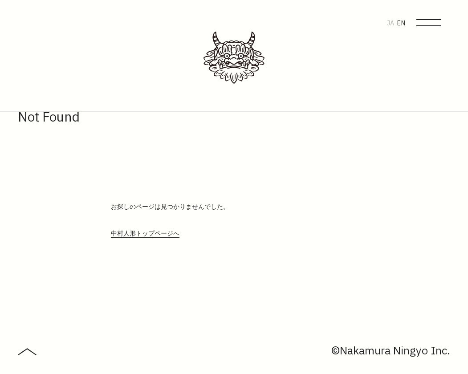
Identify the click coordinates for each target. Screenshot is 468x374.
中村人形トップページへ (145, 233)
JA (390, 23)
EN (401, 23)
